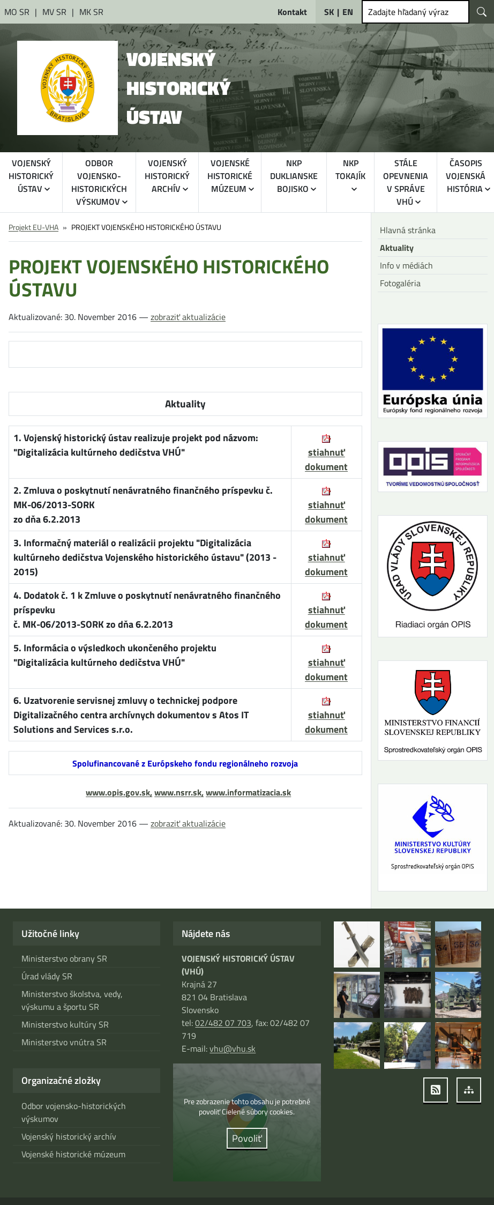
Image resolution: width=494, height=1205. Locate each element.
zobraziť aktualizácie (188, 316)
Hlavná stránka (408, 230)
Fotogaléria (400, 283)
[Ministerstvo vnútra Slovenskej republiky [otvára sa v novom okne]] (55, 11)
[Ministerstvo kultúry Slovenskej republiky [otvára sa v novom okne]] (91, 11)
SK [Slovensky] (329, 11)
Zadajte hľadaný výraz (408, 11)
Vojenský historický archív (68, 1136)
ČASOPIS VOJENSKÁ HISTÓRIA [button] (465, 176)
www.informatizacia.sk (248, 792)
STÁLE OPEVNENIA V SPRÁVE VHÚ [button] (405, 182)
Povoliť (247, 1138)
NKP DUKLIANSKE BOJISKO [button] (294, 176)
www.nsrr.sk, (179, 792)
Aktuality (397, 247)
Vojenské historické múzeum (73, 1154)
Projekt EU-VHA (33, 227)
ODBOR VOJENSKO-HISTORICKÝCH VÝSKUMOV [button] (99, 182)
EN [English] (347, 11)
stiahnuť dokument (326, 511)
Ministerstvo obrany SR (64, 958)
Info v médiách (406, 265)
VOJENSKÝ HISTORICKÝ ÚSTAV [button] (31, 176)
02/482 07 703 (223, 1022)
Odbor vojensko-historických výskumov (73, 1112)
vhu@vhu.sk (232, 1048)
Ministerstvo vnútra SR (64, 1042)
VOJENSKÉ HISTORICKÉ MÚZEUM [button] (229, 176)
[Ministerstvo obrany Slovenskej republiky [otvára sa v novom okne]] (18, 11)
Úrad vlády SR (46, 976)
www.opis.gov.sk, (119, 792)
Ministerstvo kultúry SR (65, 1024)
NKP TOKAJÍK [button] (350, 169)
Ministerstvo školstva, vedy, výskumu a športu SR (72, 1000)
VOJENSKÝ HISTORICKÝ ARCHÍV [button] (167, 176)
